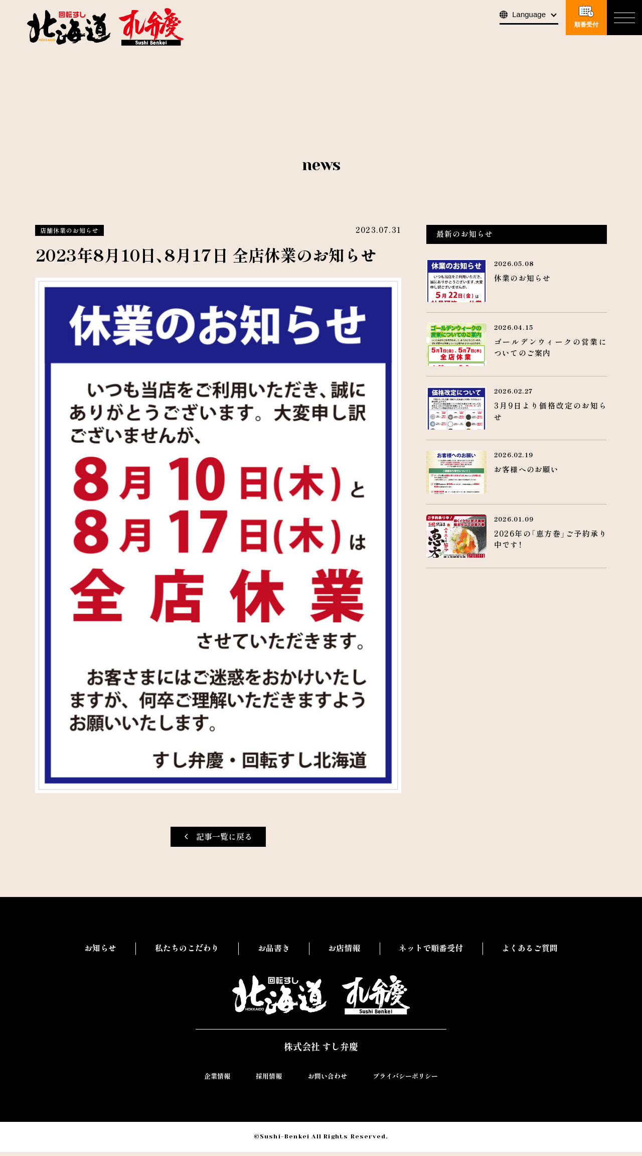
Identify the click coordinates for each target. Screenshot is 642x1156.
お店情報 (344, 948)
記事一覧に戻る (218, 837)
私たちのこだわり (187, 948)
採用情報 (269, 1080)
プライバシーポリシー (405, 1080)
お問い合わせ (327, 1080)
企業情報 (217, 1080)
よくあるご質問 (530, 948)
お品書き (274, 948)
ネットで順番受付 (431, 948)
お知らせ (100, 948)
